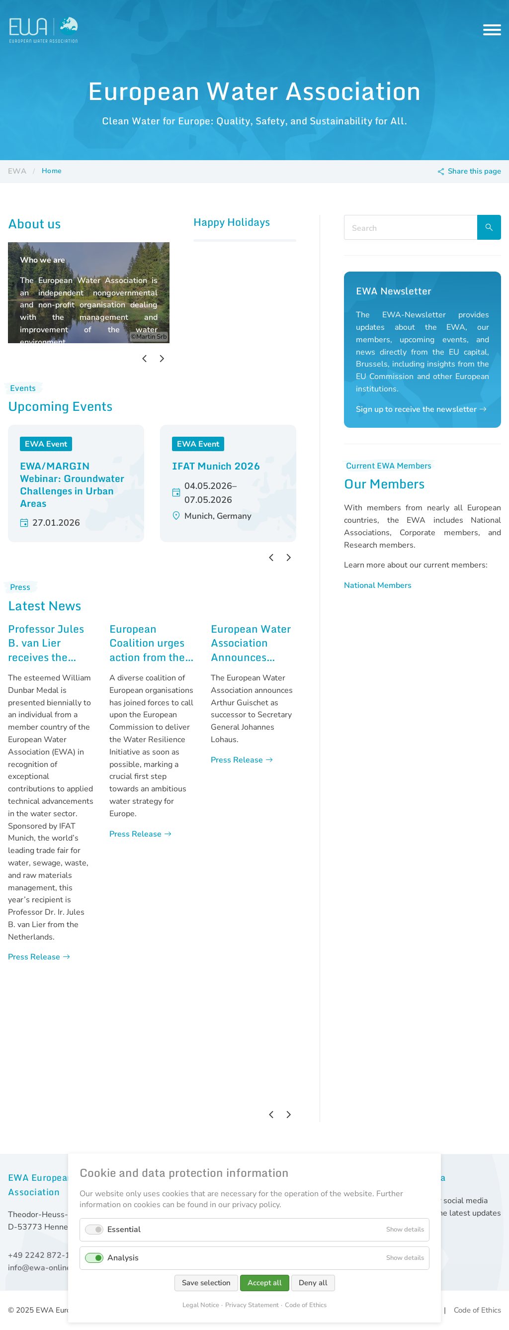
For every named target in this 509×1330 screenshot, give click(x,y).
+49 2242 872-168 (44, 1255)
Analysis (123, 1257)
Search (489, 227)
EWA (17, 171)
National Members (378, 585)
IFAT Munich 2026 (216, 466)
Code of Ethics (477, 1310)
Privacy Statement (252, 1305)
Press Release (34, 956)
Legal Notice (200, 1305)
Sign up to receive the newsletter (416, 409)
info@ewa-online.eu (45, 1267)
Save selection (206, 1283)
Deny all (313, 1283)
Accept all (265, 1283)
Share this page (474, 171)
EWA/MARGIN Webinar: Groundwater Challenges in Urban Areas (72, 484)
